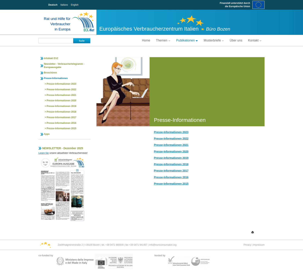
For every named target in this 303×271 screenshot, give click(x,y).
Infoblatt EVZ (51, 58)
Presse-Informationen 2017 (61, 117)
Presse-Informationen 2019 (61, 106)
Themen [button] (163, 40)
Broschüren (50, 72)
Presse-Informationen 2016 (61, 123)
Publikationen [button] (187, 40)
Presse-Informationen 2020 (61, 100)
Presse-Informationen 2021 (61, 95)
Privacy (247, 244)
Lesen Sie (43, 153)
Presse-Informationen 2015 (61, 128)
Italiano (64, 4)
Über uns (236, 40)
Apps (47, 134)
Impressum (259, 244)
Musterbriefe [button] (214, 40)
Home (146, 40)
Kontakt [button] (255, 40)
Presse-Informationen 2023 (61, 84)
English (74, 4)
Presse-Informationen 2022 (61, 89)
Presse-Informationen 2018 (61, 111)
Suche (81, 40)
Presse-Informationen (56, 78)
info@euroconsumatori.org (163, 244)
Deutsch (52, 4)
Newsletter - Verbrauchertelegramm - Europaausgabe (64, 66)
